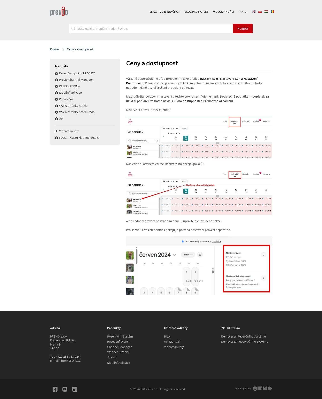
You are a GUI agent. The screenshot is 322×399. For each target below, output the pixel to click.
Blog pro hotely (196, 12)
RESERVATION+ (69, 86)
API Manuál (172, 341)
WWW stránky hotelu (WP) (76, 112)
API (61, 118)
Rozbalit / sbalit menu (56, 73)
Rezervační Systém (120, 336)
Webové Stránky (118, 352)
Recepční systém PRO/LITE (77, 73)
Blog (167, 336)
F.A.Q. (243, 12)
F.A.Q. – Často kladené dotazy (79, 138)
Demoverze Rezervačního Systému (244, 341)
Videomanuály (224, 12)
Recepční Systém (118, 341)
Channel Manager (119, 347)
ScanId (111, 357)
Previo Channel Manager (76, 80)
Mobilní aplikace (70, 92)
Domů (54, 49)
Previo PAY (66, 99)
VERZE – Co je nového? (164, 12)
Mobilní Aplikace (118, 363)
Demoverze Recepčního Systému (243, 336)
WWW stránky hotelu (73, 106)
